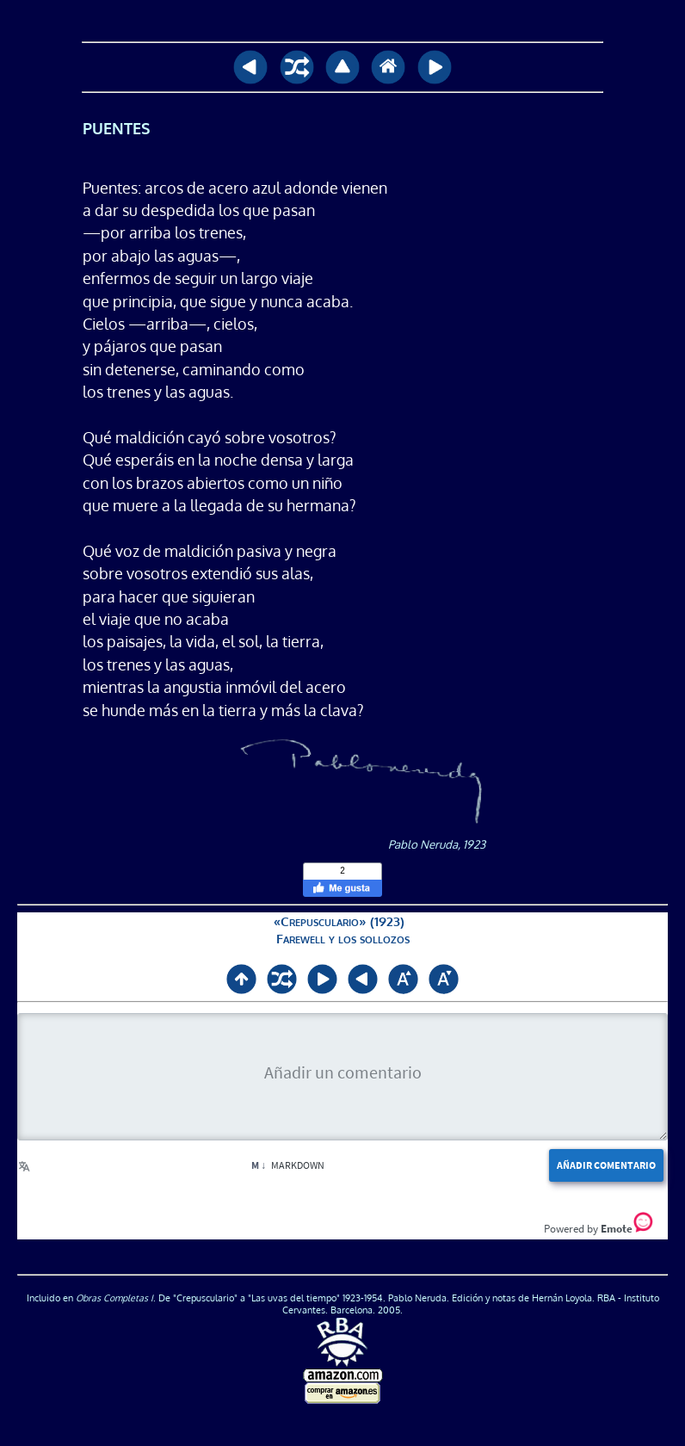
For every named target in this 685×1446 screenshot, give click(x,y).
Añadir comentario (606, 1165)
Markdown (287, 1165)
